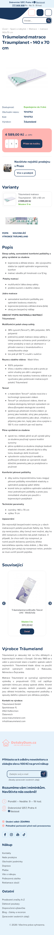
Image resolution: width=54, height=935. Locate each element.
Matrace (33, 28)
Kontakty (6, 853)
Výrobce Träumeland (15, 236)
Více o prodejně (25, 173)
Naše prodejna (9, 857)
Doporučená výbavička (13, 908)
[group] (27, 603)
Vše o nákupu (9, 874)
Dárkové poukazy (11, 903)
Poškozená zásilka (11, 878)
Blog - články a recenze (14, 912)
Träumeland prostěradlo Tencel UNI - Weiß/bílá (27, 611)
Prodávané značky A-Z (13, 899)
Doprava (6, 865)
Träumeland (30, 121)
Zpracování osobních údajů (15, 916)
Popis (5, 233)
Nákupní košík (40, 12)
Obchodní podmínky (12, 861)
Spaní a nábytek (18, 28)
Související (19, 233)
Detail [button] (27, 631)
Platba (5, 870)
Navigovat (40, 2)
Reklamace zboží (10, 882)
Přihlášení (31, 12)
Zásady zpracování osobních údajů (24, 779)
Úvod (4, 28)
